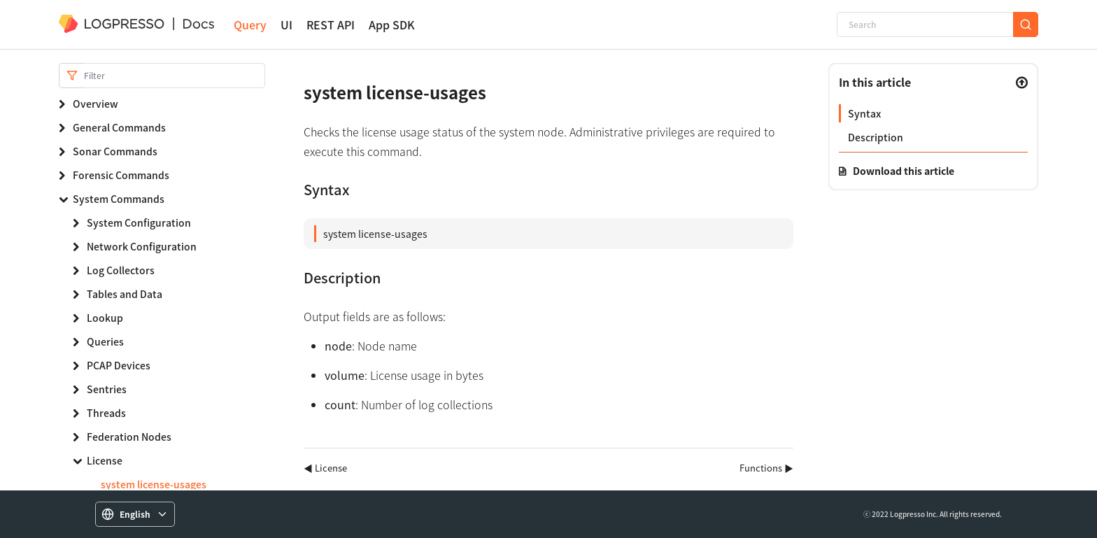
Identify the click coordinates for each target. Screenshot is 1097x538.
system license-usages (153, 484)
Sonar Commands (115, 151)
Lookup (105, 318)
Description (875, 137)
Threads (106, 413)
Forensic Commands (121, 175)
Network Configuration (142, 246)
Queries (105, 341)
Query (250, 25)
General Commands (119, 127)
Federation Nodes (129, 437)
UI (286, 25)
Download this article (903, 171)
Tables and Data (124, 294)
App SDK (392, 25)
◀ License (325, 467)
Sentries (107, 389)
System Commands (118, 199)
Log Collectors (121, 270)
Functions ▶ (766, 467)
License (104, 460)
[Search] (925, 24)
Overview (95, 104)
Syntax (864, 113)
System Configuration (139, 222)
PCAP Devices (118, 365)
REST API (330, 25)
